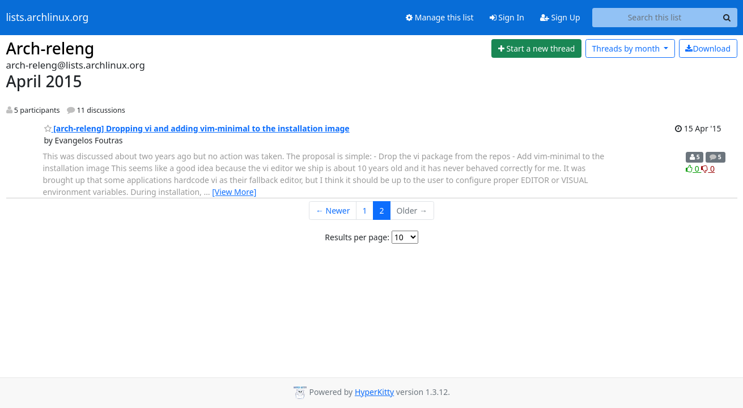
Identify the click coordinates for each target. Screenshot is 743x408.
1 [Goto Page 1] (365, 210)
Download (708, 48)
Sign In (507, 17)
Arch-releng (50, 48)
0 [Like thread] (693, 168)
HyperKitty (374, 391)
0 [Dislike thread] (708, 168)
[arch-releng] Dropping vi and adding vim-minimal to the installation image (197, 128)
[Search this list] (654, 17)
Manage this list (440, 17)
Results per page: (357, 237)
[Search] (727, 17)
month (626, 48)
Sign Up (560, 17)
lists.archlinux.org (47, 17)
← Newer (333, 210)
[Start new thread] (536, 48)
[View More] (234, 191)
